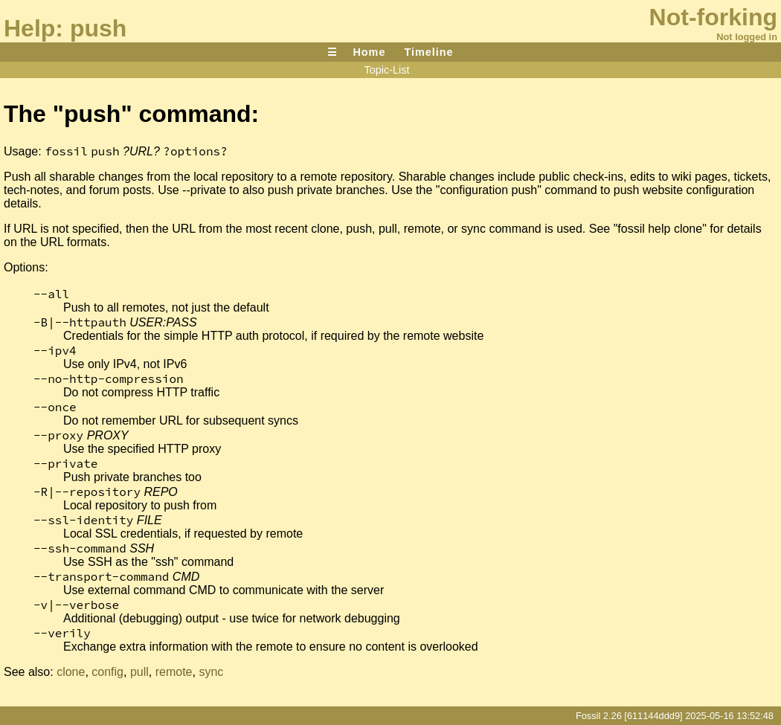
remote (174, 672)
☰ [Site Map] (332, 52)
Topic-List (387, 70)
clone (71, 672)
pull (139, 672)
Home (369, 52)
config (107, 672)
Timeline (428, 52)
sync (211, 672)
